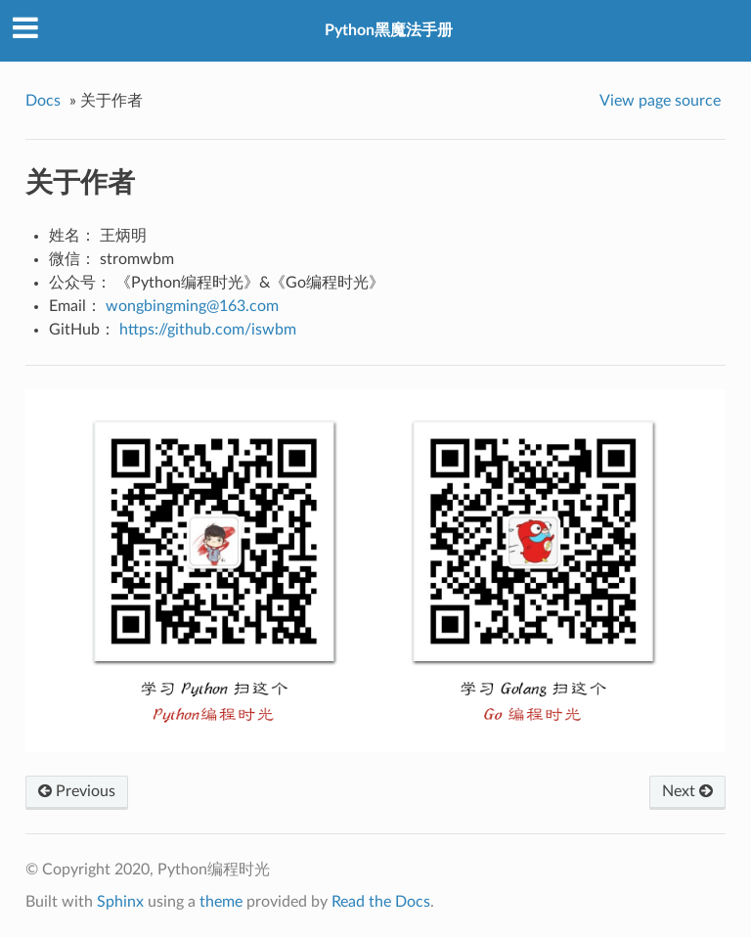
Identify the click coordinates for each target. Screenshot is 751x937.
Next (687, 791)
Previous (76, 791)
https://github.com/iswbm (207, 329)
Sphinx (120, 902)
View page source (660, 101)
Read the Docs (380, 902)
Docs (43, 101)
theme (221, 902)
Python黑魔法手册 (389, 30)
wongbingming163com (192, 306)
